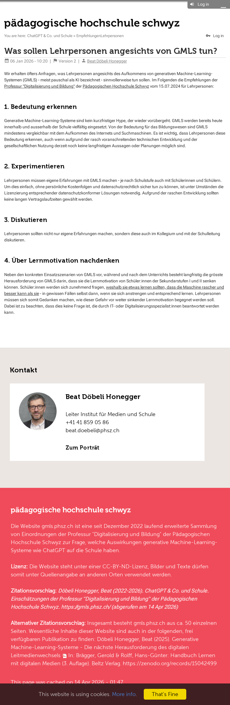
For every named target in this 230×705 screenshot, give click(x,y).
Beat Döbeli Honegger (107, 61)
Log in (203, 4)
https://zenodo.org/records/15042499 (170, 663)
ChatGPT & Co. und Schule (49, 36)
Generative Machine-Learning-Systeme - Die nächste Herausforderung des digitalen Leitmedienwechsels (105, 647)
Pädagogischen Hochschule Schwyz (116, 86)
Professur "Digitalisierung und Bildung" (39, 86)
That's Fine (165, 694)
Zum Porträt (82, 448)
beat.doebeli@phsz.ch (92, 430)
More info (124, 694)
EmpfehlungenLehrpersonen (100, 36)
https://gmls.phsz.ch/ (85, 607)
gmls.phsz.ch (57, 526)
